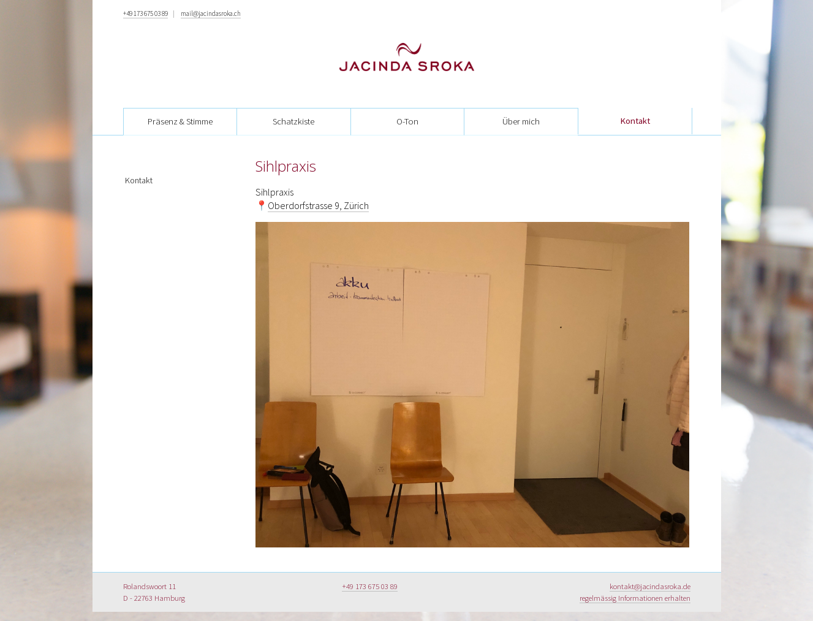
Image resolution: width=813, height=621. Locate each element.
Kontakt (635, 120)
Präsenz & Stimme (180, 121)
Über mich (521, 121)
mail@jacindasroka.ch (211, 13)
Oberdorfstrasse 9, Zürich (318, 205)
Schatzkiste (293, 121)
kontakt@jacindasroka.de (650, 586)
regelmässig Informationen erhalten (635, 598)
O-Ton (407, 121)
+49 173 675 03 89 (145, 13)
